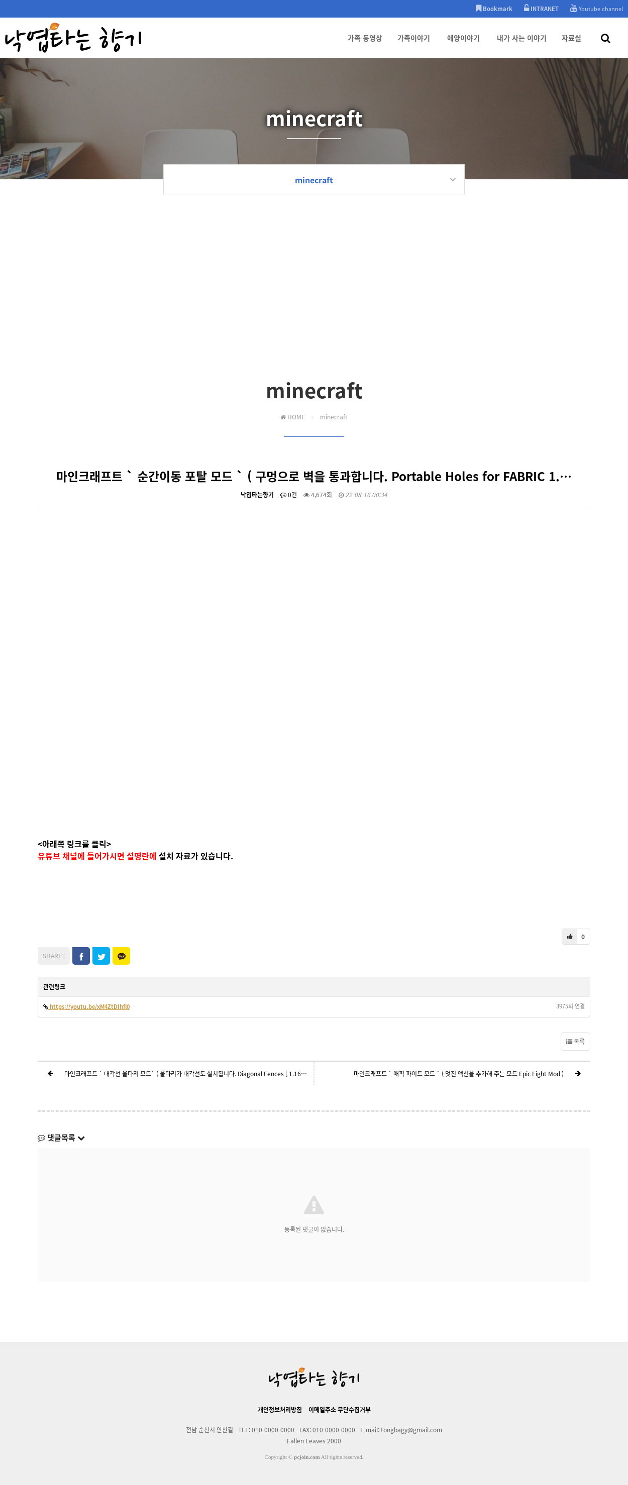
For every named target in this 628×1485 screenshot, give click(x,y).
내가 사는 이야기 (522, 45)
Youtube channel (596, 8)
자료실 (571, 45)
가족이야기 (413, 45)
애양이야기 (463, 45)
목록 (575, 1041)
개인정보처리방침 (280, 1409)
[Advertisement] (314, 300)
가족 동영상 (365, 45)
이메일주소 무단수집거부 (339, 1409)
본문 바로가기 (0, 0)
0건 (288, 494)
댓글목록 (61, 1137)
